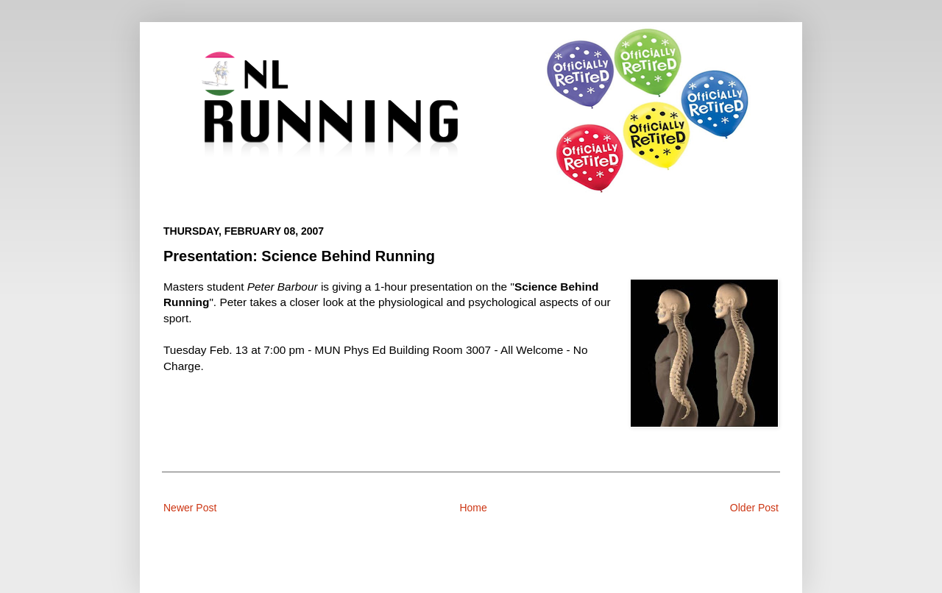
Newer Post (189, 508)
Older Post (754, 508)
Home (472, 508)
